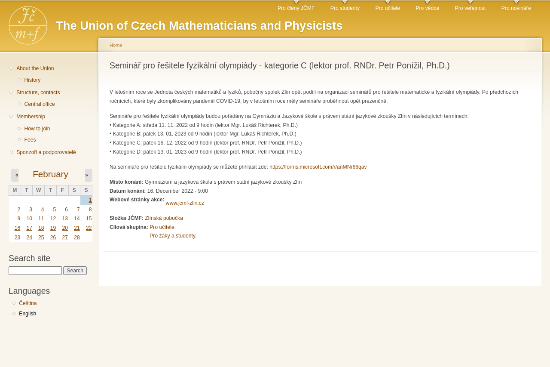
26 (53, 237)
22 (89, 228)
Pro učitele (388, 8)
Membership (30, 117)
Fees (30, 140)
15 (89, 219)
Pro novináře (516, 8)
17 (29, 228)
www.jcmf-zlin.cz (185, 203)
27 (65, 237)
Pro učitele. (163, 227)
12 (53, 219)
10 (29, 219)
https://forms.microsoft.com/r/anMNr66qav (318, 167)
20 (65, 228)
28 (77, 237)
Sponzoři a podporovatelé (46, 152)
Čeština (28, 303)
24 (29, 237)
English (27, 314)
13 (65, 219)
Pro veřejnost (470, 8)
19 (53, 228)
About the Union (35, 68)
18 (41, 228)
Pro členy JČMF (296, 8)
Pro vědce (427, 8)
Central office (39, 104)
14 (77, 219)
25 (41, 237)
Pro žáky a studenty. (173, 236)
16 (18, 228)
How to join (37, 129)
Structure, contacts (38, 92)
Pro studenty (345, 8)
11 (41, 219)
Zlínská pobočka (164, 218)
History (32, 80)
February (50, 174)
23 (18, 237)
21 (77, 228)
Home (116, 45)
